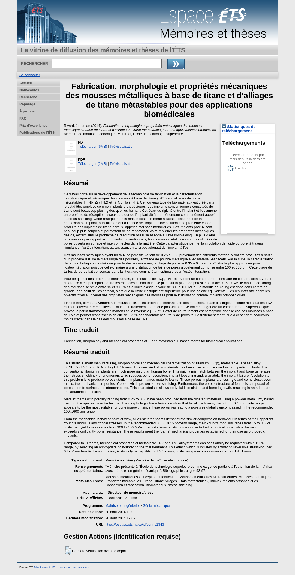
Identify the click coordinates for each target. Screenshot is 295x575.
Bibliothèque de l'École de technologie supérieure (61, 567)
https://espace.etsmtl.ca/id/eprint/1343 (134, 524)
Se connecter (29, 75)
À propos (27, 111)
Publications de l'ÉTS (37, 132)
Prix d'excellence (33, 125)
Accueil (25, 83)
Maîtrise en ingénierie (122, 506)
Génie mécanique (156, 506)
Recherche (28, 97)
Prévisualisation (122, 146)
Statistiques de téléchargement (239, 128)
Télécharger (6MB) (92, 146)
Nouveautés (29, 90)
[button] (68, 550)
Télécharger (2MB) (92, 164)
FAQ (22, 118)
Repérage (27, 104)
